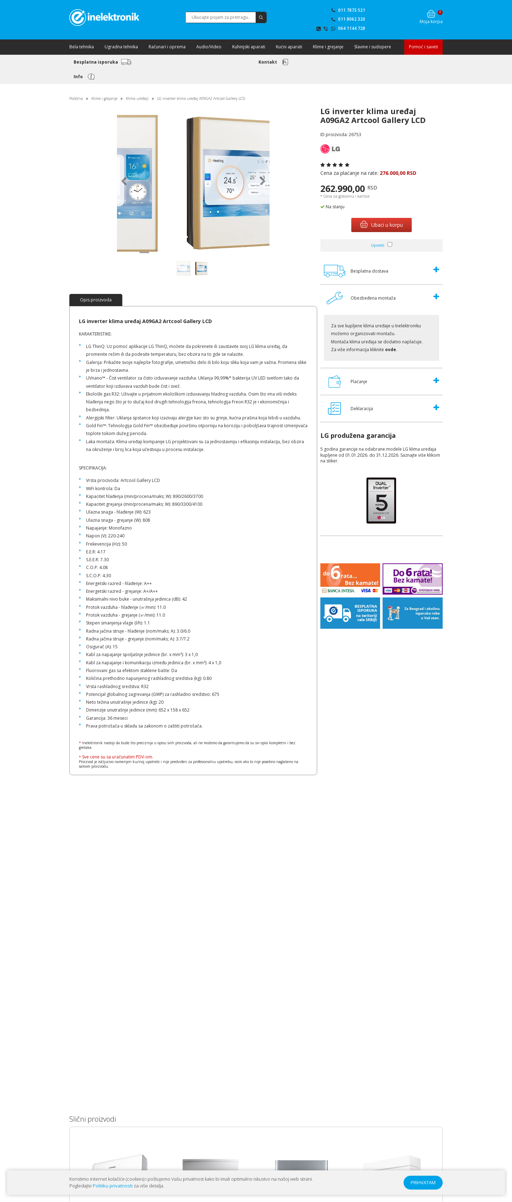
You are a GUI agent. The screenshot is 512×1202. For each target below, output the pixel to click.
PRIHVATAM (423, 1182)
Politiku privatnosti (113, 1185)
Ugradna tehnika (121, 47)
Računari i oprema (167, 47)
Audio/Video (209, 47)
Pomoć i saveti (423, 47)
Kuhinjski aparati (248, 47)
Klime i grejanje (328, 47)
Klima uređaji (137, 98)
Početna (76, 98)
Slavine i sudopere (372, 47)
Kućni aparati (289, 47)
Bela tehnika (81, 47)
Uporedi (377, 245)
